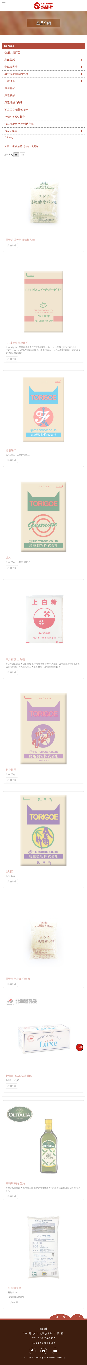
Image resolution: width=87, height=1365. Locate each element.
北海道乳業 (43, 66)
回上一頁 (60, 1317)
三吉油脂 (43, 81)
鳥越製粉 (43, 59)
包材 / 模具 (43, 130)
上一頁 (8, 137)
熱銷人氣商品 (12, 52)
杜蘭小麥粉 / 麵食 (14, 116)
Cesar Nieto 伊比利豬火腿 (19, 123)
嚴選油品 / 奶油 (13, 102)
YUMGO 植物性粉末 (16, 109)
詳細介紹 (12, 244)
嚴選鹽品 (9, 88)
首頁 (6, 146)
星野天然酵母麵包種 (43, 73)
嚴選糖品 (9, 95)
